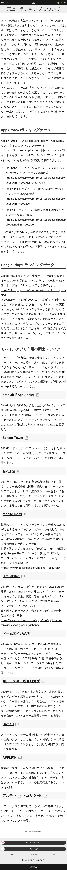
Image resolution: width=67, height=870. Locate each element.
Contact (55, 854)
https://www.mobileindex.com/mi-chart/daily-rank (30, 567)
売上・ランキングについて (33, 842)
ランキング (6, 2)
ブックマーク (63, 2)
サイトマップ (33, 848)
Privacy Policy (33, 854)
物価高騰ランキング (33, 860)
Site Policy (11, 854)
